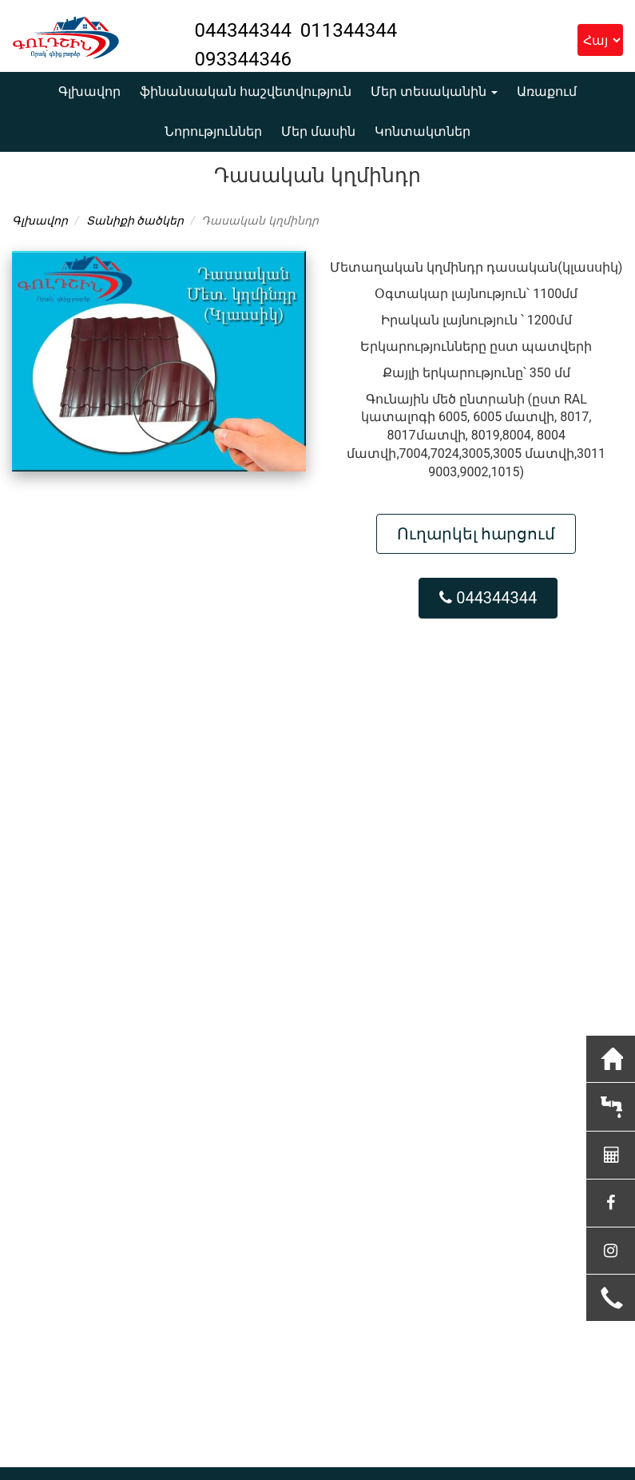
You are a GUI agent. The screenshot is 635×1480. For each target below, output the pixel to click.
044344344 (245, 30)
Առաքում (547, 91)
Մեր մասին (318, 131)
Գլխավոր (89, 91)
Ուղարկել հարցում (476, 533)
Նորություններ (213, 131)
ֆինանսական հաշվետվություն (245, 91)
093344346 (243, 59)
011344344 (348, 30)
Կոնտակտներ (422, 131)
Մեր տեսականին (434, 91)
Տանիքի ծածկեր (135, 220)
